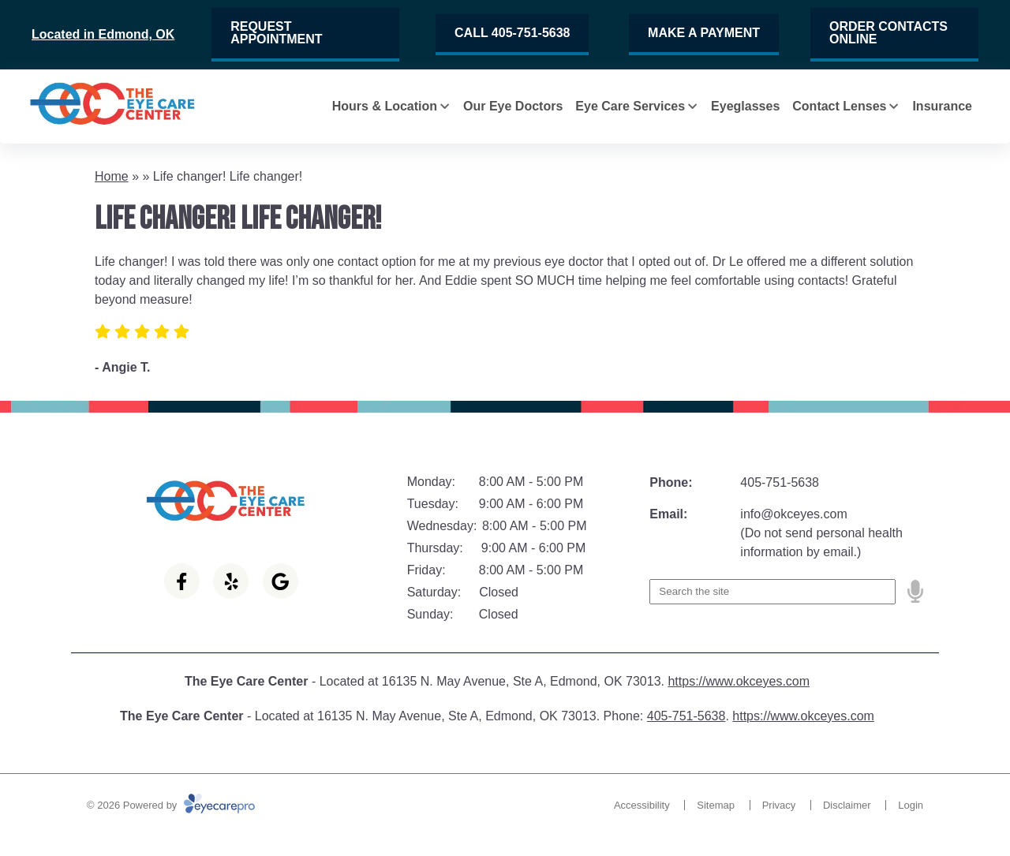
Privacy (779, 805)
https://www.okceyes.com (739, 681)
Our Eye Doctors (513, 106)
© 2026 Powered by (171, 805)
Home (112, 176)
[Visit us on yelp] (231, 581)
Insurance (942, 106)
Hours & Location (384, 106)
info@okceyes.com (793, 514)
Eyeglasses (745, 106)
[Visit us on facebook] (182, 581)
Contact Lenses (839, 106)
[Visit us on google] (280, 581)
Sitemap (716, 805)
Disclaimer (847, 805)
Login (910, 805)
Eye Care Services (630, 106)
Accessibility (642, 805)
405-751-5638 (779, 482)
